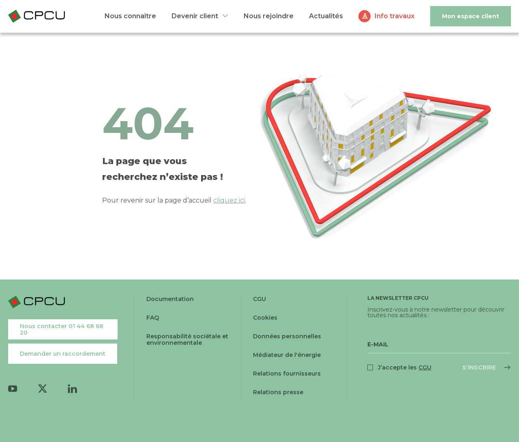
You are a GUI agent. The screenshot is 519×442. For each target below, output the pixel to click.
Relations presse (278, 392)
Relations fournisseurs (287, 373)
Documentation (170, 299)
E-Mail (377, 344)
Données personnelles (287, 336)
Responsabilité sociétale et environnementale (187, 339)
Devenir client (195, 16)
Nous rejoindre (269, 16)
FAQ (152, 317)
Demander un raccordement (62, 353)
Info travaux (394, 16)
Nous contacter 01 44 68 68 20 (61, 329)
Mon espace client (470, 16)
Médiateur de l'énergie (287, 355)
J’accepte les (404, 367)
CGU (259, 299)
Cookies (265, 317)
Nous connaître (130, 16)
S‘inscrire (479, 367)
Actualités (326, 16)
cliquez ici (229, 200)
